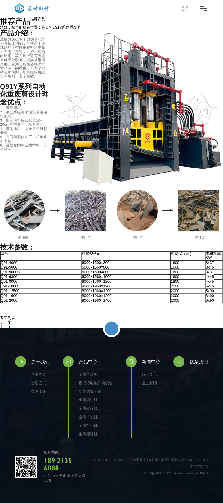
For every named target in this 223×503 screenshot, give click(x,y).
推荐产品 (37, 19)
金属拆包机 (88, 425)
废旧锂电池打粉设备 (96, 383)
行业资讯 (149, 374)
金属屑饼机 (88, 400)
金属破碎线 (88, 408)
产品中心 (88, 361)
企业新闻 (149, 383)
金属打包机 (88, 417)
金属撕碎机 (88, 434)
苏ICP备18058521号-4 (159, 473)
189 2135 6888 (58, 464)
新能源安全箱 (90, 391)
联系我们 (198, 361)
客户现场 (38, 391)
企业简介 (38, 374)
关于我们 (40, 361)
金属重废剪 (88, 374)
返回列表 (7, 318)
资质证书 (38, 383)
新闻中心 (151, 361)
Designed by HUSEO (192, 473)
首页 (45, 27)
